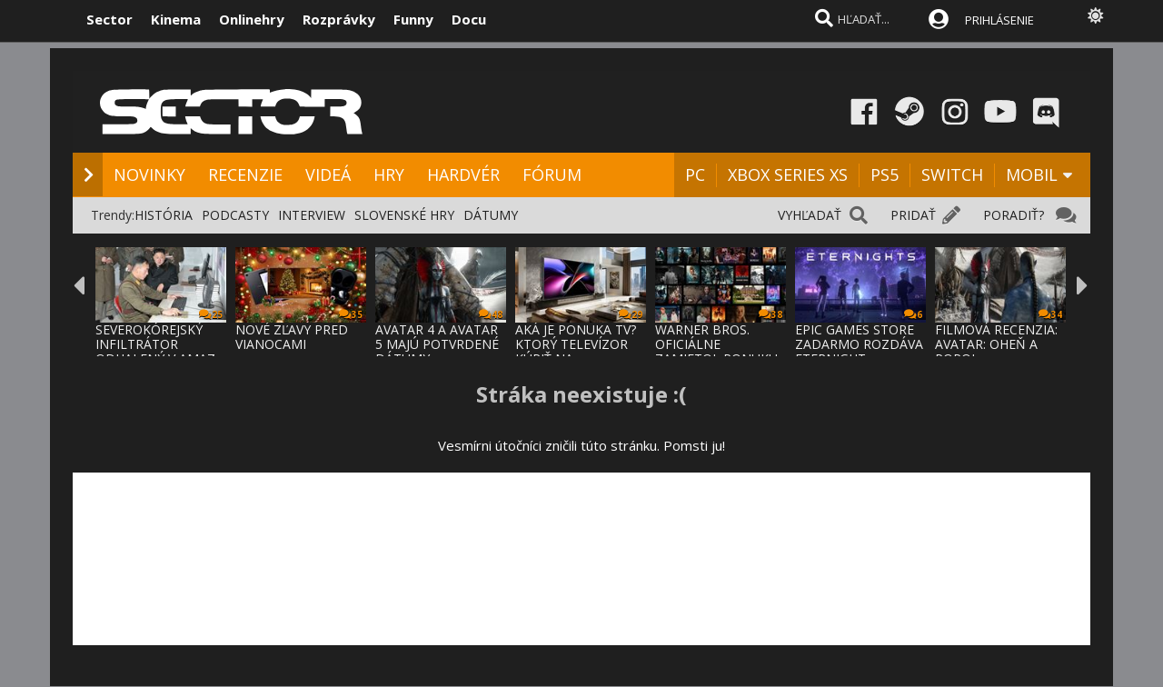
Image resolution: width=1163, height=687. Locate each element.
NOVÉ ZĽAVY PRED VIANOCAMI (291, 337)
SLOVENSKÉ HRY (404, 215)
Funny (413, 19)
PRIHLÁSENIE (999, 20)
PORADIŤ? (1013, 215)
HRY (388, 174)
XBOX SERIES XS (788, 174)
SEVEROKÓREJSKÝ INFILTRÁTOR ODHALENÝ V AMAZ (155, 344)
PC (695, 174)
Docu (469, 19)
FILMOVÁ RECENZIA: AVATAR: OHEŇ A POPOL (996, 344)
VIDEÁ (328, 174)
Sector (109, 19)
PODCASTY (235, 215)
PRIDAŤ (913, 215)
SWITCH (952, 174)
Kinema (176, 19)
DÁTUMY (490, 215)
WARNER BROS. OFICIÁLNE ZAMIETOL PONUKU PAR (716, 351)
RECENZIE (245, 174)
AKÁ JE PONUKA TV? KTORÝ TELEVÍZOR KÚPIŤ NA (575, 344)
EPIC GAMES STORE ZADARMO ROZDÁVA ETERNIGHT (859, 344)
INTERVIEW (311, 215)
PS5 (884, 174)
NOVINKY (149, 174)
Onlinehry (251, 19)
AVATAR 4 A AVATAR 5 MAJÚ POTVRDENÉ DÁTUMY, (437, 344)
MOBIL (1032, 174)
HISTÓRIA (163, 215)
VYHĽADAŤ (809, 215)
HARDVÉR (463, 174)
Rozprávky (339, 19)
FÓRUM (552, 174)
